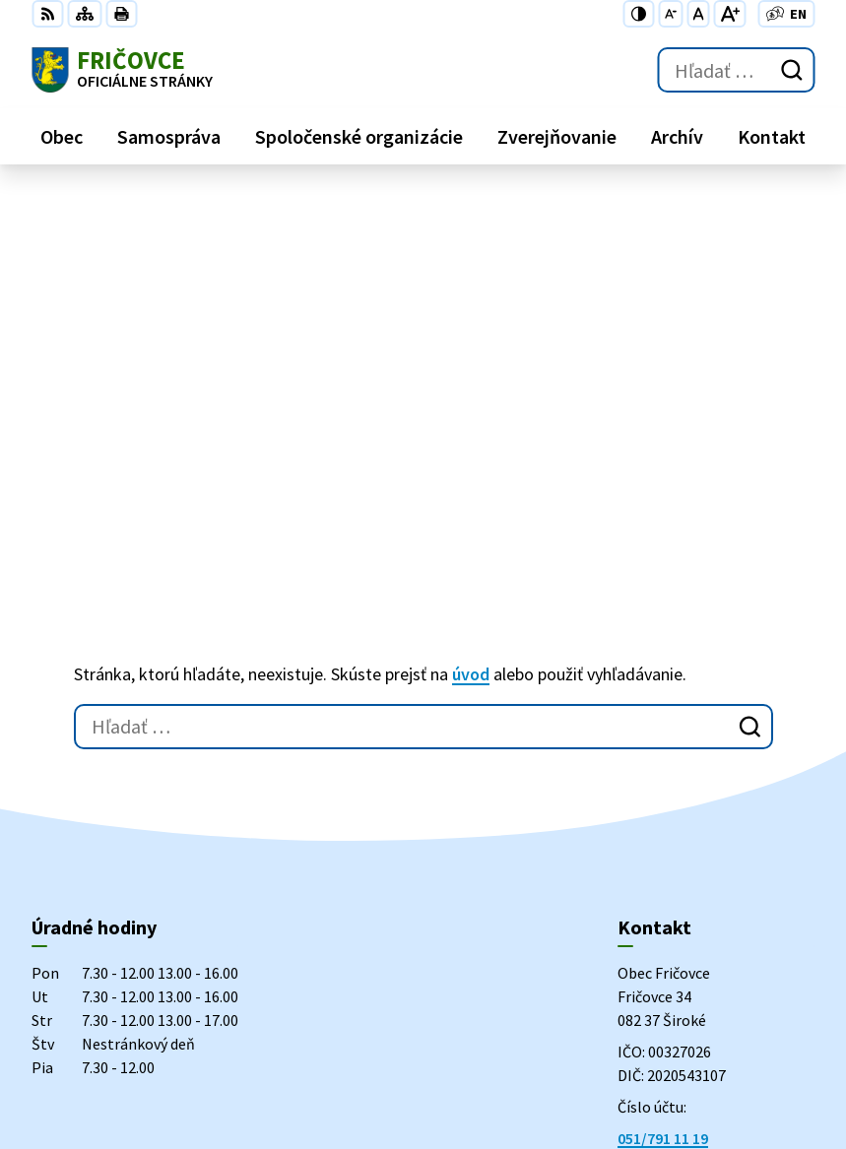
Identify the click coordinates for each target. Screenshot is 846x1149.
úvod (470, 325)
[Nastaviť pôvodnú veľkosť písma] (697, 14)
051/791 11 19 (663, 789)
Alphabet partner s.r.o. (288, 958)
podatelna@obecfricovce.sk (716, 837)
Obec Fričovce (190, 977)
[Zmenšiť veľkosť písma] (670, 14)
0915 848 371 (660, 813)
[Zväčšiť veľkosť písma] (729, 14)
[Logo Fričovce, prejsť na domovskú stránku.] (122, 70)
